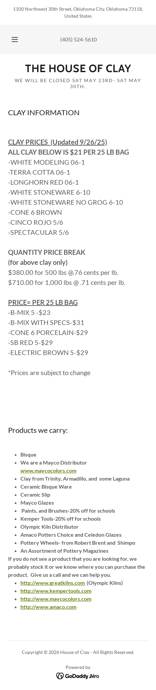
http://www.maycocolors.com (55, 598)
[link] (78, 68)
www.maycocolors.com (48, 470)
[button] (14, 39)
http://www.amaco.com (48, 606)
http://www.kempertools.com (55, 590)
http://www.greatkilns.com (52, 582)
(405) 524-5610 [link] (78, 39)
